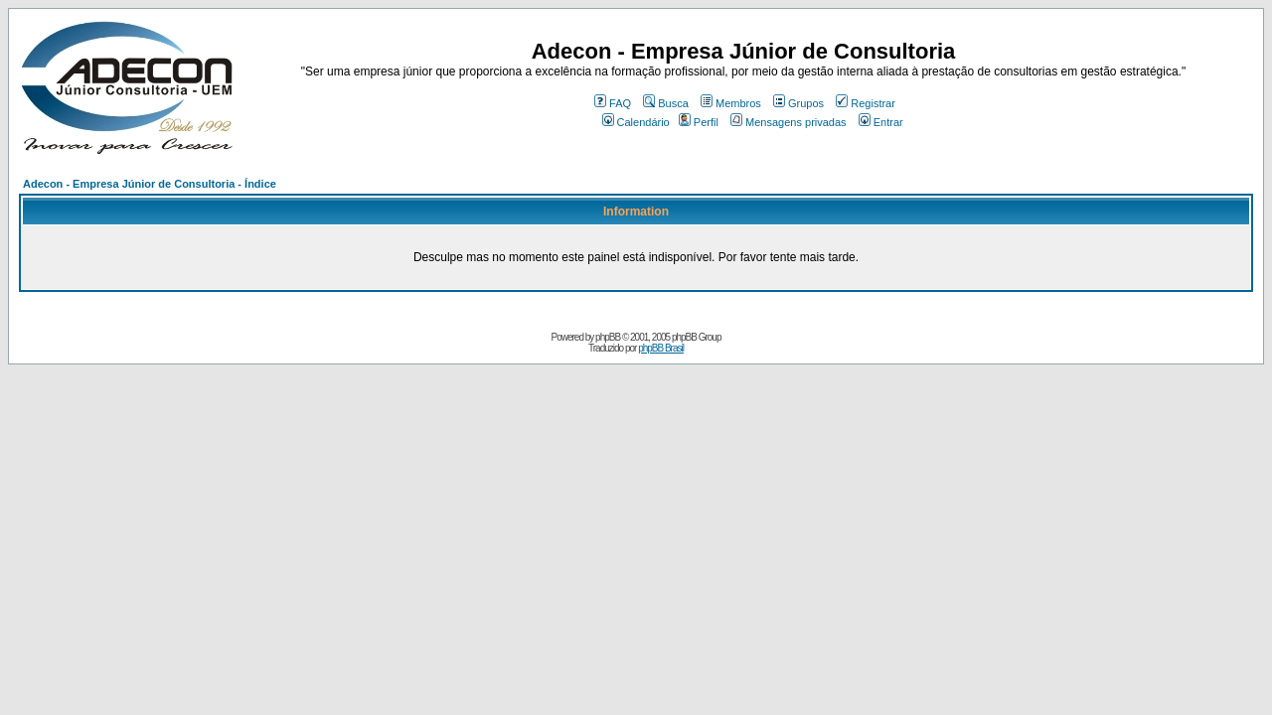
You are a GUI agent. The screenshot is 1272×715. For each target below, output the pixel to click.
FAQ (612, 103)
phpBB (607, 337)
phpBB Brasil (661, 348)
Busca (666, 103)
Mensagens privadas (788, 122)
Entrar (881, 122)
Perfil (698, 122)
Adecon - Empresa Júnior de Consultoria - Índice (149, 184)
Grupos (798, 103)
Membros (731, 103)
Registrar (865, 103)
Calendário (636, 122)
